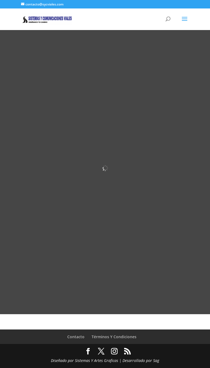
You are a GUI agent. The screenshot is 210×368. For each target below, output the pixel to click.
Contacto (75, 336)
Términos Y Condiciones (114, 336)
